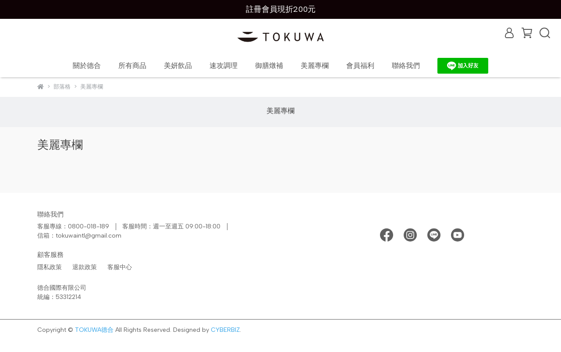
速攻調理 (223, 65)
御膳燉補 (269, 65)
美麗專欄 (315, 65)
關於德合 (87, 65)
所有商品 (132, 65)
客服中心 (119, 267)
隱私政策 (49, 267)
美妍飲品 (178, 65)
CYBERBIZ (225, 330)
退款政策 (84, 267)
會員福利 (360, 65)
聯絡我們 (406, 65)
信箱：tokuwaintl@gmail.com (79, 235)
